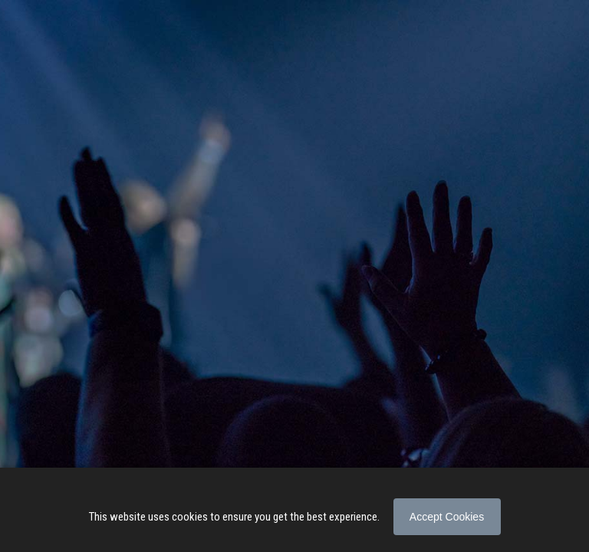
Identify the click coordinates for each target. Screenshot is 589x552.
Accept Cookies (447, 517)
